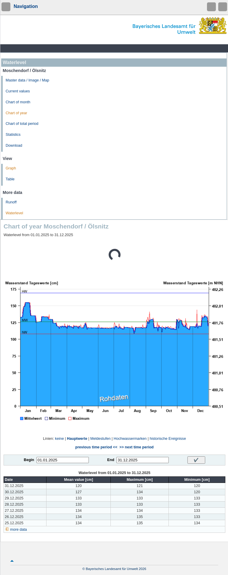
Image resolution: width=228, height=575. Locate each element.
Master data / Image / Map (27, 80)
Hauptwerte (77, 439)
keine (59, 439)
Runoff (11, 202)
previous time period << (96, 447)
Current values (18, 91)
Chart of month (18, 102)
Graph (11, 168)
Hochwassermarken (130, 439)
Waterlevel (14, 213)
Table (10, 179)
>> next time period (136, 447)
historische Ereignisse (168, 439)
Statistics (13, 135)
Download (14, 145)
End (110, 460)
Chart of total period (22, 124)
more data (18, 529)
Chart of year (16, 113)
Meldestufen (100, 439)
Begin (29, 460)
